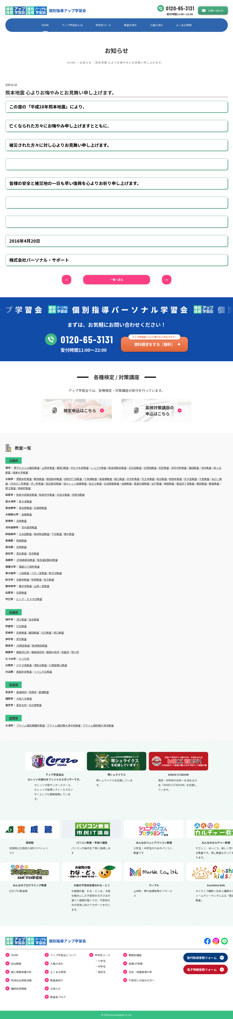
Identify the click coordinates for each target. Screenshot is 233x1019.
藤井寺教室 (25, 586)
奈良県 (13, 684)
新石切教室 (55, 573)
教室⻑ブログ (58, 997)
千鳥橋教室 (90, 479)
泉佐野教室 (25, 508)
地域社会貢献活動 (21, 980)
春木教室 (69, 534)
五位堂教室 (35, 705)
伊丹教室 (21, 639)
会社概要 (16, 963)
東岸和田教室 (41, 534)
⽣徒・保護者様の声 (140, 972)
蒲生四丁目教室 (185, 483)
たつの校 (24, 659)
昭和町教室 (175, 479)
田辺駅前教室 (53, 483)
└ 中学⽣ (100, 966)
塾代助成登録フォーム (202, 957)
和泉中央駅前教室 (26, 495)
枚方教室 (49, 579)
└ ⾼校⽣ (100, 972)
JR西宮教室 (23, 645)
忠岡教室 (21, 547)
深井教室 (206, 468)
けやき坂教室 (24, 665)
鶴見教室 (39, 479)
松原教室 (21, 592)
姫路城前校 (37, 652)
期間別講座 (135, 955)
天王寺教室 (148, 479)
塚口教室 (59, 632)
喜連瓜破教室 (141, 483)
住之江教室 (95, 483)
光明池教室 (78, 495)
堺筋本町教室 (24, 479)
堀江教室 (119, 479)
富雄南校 (21, 692)
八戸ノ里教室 (39, 573)
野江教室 (10, 488)
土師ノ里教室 (41, 586)
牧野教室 (36, 579)
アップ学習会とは (72, 25)
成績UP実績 (136, 963)
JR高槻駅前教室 (25, 560)
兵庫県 (13, 612)
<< (66, 279)
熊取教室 (21, 540)
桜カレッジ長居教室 (75, 483)
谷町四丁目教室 (73, 479)
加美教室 (126, 483)
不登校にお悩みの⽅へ (142, 980)
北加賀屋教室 (111, 483)
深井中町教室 (179, 468)
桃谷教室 (162, 479)
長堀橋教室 (105, 479)
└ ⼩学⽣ (100, 961)
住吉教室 (34, 619)
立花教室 (46, 632)
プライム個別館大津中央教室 (64, 725)
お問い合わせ (216, 10)
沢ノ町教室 (37, 483)
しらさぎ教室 (98, 468)
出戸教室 (156, 483)
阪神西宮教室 (39, 645)
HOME (45, 25)
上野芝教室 (48, 468)
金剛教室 (27, 514)
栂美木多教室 (20, 472)
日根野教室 (40, 508)
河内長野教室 (29, 527)
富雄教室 (44, 692)
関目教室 (201, 483)
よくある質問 (183, 25)
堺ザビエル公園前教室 (27, 468)
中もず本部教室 (80, 468)
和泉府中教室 (47, 495)
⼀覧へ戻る (116, 279)
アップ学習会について (63, 955)
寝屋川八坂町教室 (29, 566)
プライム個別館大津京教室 (98, 725)
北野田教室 (150, 468)
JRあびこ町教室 (19, 483)
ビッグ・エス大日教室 (29, 599)
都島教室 (214, 483)
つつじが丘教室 (43, 672)
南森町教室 (24, 488)
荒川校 (75, 652)
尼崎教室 (21, 632)
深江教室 (21, 619)
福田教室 (194, 468)
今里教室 (204, 479)
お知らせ (86, 62)
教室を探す (130, 25)
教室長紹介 (56, 980)
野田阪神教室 (54, 479)
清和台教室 (40, 665)
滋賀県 (13, 718)
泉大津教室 (25, 501)
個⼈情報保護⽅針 (21, 972)
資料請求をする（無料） (154, 344)
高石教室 (21, 553)
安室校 (65, 652)
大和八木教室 (24, 698)
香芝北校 (21, 705)
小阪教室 (24, 573)
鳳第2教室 (63, 468)
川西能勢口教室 (58, 665)
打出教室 (21, 626)
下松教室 (57, 534)
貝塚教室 (21, 521)
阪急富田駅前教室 (47, 560)
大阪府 (13, 460)
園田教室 (34, 632)
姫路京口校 (22, 652)
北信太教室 (63, 495)
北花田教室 (135, 468)
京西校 (33, 692)
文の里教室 (190, 479)
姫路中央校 (52, 652)
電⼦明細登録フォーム (202, 969)
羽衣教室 (34, 553)
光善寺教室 (22, 579)
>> (166, 279)
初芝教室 (164, 468)
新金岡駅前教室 (117, 468)
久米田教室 (25, 534)
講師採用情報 (19, 988)
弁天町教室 (133, 479)
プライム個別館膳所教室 (30, 725)
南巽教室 (169, 483)
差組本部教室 (24, 672)
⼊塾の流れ (156, 25)
